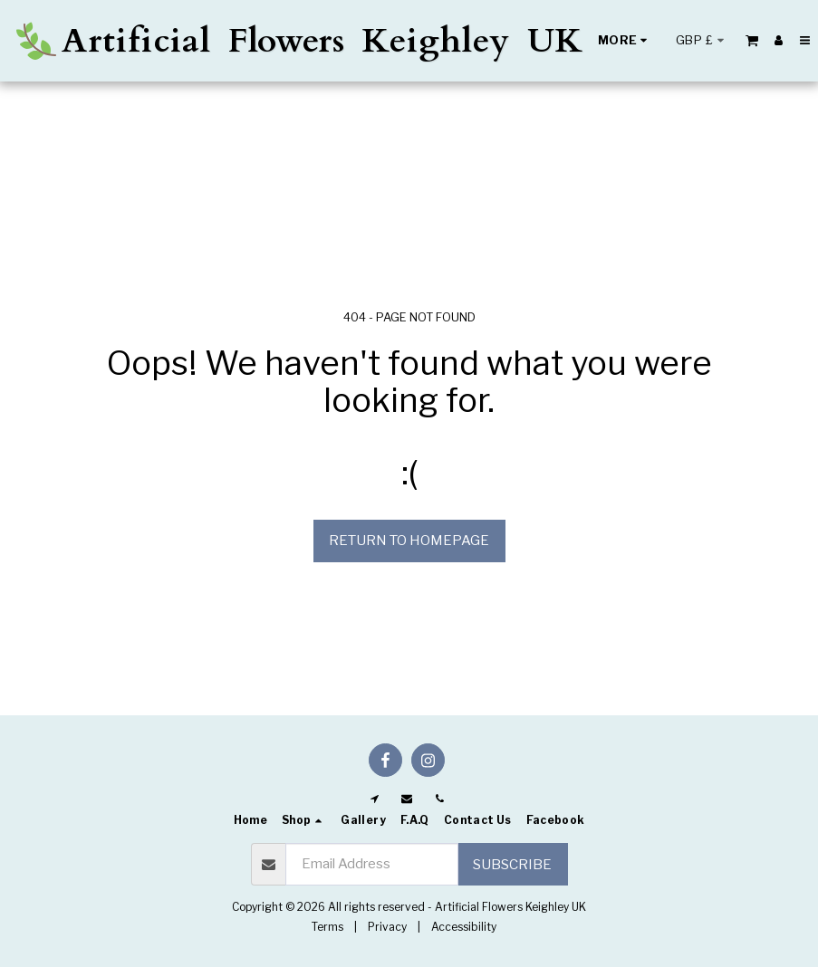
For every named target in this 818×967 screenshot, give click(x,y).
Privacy (387, 926)
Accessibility (463, 926)
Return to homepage (409, 540)
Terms (327, 926)
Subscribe (512, 865)
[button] (752, 40)
